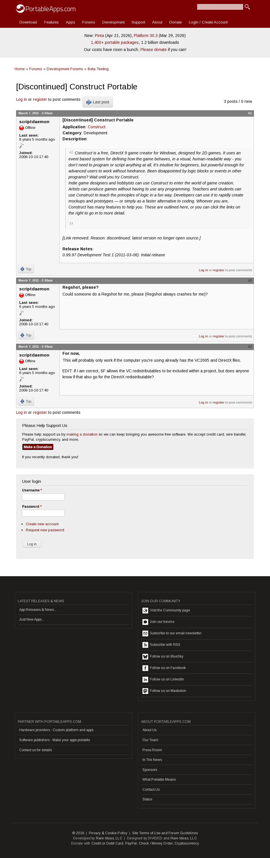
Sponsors (149, 770)
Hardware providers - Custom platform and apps (56, 730)
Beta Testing (98, 69)
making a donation (81, 434)
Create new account (42, 524)
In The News (152, 760)
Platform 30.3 (146, 35)
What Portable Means (159, 780)
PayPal (131, 843)
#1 (250, 113)
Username (32, 490)
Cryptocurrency (187, 843)
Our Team (150, 740)
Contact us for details (35, 750)
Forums (88, 22)
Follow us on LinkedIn (163, 679)
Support (138, 22)
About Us (149, 730)
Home (20, 69)
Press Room (152, 750)
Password (32, 507)
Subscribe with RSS (161, 645)
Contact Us (151, 790)
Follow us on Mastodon (164, 691)
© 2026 (78, 833)
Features (51, 22)
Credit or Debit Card (107, 843)
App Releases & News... (37, 610)
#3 (250, 346)
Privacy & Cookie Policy (108, 833)
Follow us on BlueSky (162, 657)
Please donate (153, 49)
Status (147, 799)
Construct (96, 127)
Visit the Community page (166, 610)
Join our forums (158, 622)
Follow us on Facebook (164, 668)
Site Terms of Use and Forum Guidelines (165, 833)
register (40, 99)
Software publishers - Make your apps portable (54, 740)
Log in (21, 99)
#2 (250, 280)
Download (28, 22)
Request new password (45, 530)
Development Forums (65, 69)
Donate (175, 22)
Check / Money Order (156, 843)
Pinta (99, 35)
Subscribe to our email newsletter (171, 633)
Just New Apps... (31, 619)
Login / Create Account (208, 22)
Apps (70, 22)
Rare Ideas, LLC (109, 838)
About (157, 22)
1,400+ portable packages (115, 42)
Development (113, 22)
